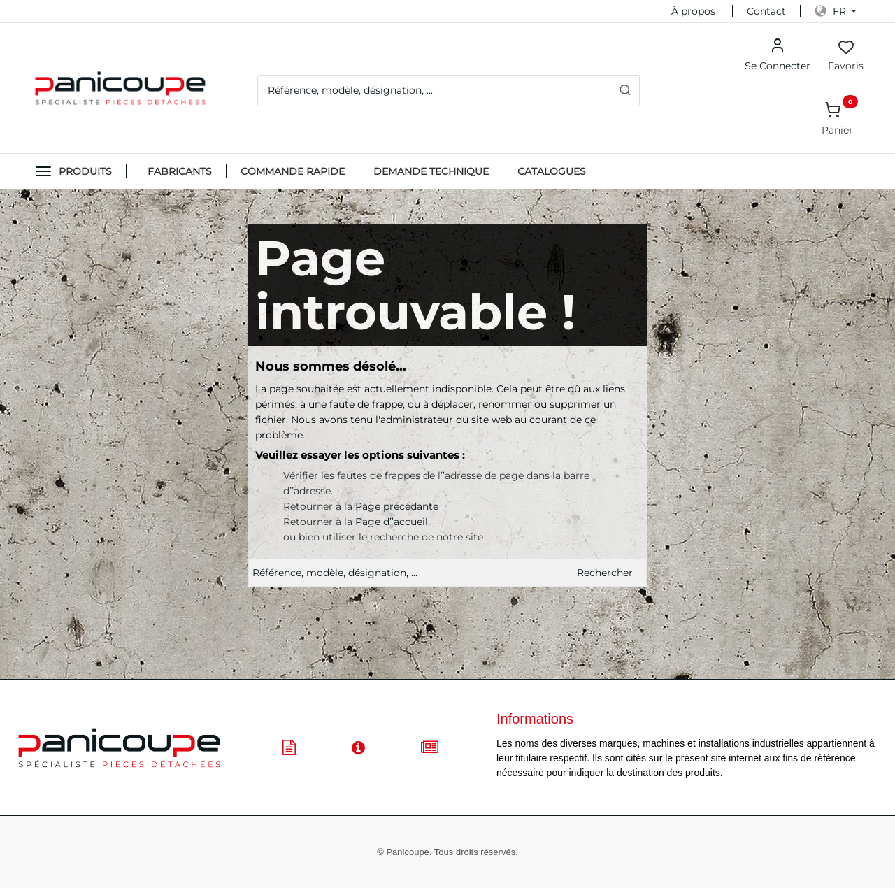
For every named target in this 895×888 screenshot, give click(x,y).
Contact (766, 11)
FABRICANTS (180, 171)
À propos (693, 11)
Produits (85, 171)
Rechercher (605, 572)
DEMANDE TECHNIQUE (431, 171)
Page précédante (396, 506)
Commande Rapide (293, 171)
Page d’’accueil (391, 521)
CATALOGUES (551, 171)
